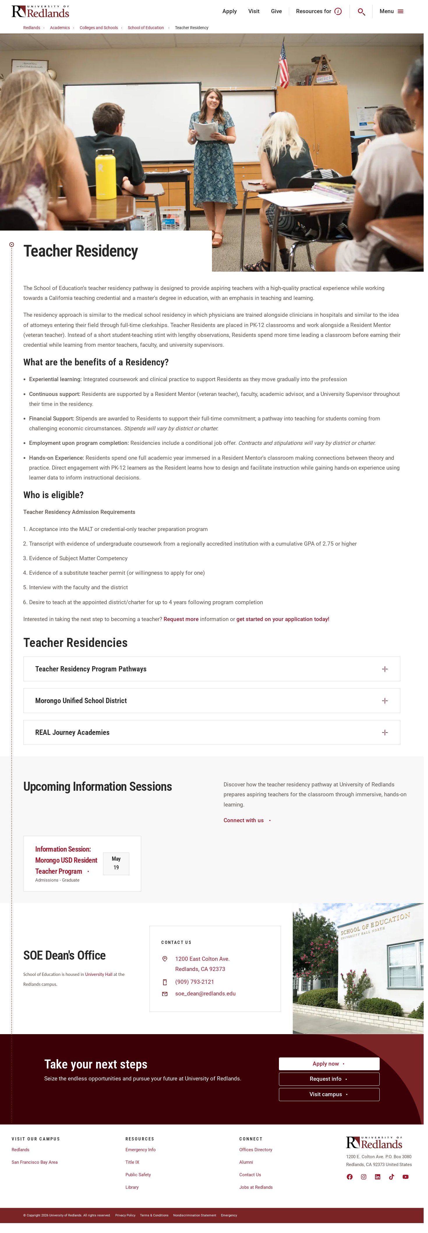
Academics (63, 27)
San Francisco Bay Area (35, 1162)
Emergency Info (140, 1149)
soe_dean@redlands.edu (205, 993)
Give (276, 11)
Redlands (34, 27)
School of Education (149, 27)
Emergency (229, 1215)
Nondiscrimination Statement (194, 1215)
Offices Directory (255, 1149)
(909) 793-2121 (194, 982)
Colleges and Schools (102, 27)
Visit (253, 11)
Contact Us (250, 1174)
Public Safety (138, 1174)
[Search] (361, 11)
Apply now (329, 1063)
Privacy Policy (125, 1215)
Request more (181, 619)
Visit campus (329, 1094)
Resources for (319, 11)
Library (132, 1187)
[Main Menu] (392, 11)
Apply (229, 11)
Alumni (246, 1162)
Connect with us (248, 820)
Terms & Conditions (154, 1215)
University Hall (98, 974)
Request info (329, 1078)
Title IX (132, 1162)
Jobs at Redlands (256, 1187)
